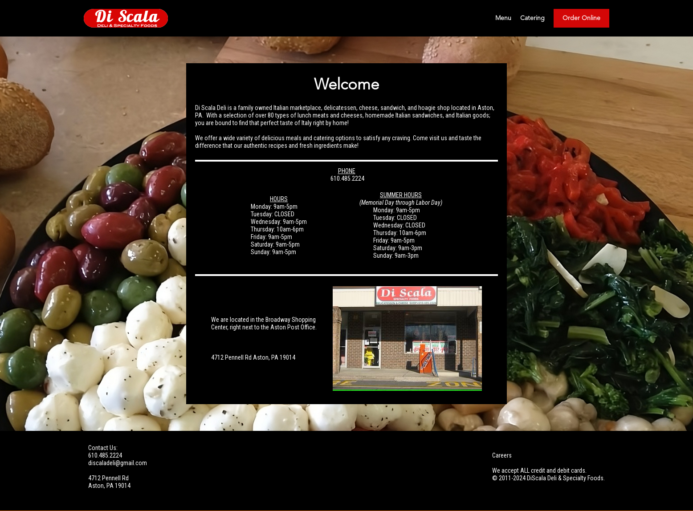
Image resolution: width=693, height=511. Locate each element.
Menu (503, 18)
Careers (502, 455)
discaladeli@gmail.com (117, 462)
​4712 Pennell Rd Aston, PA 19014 (253, 357)
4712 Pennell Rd (108, 478)
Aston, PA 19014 (109, 485)
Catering (532, 18)
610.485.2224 (346, 178)
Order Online (581, 18)
